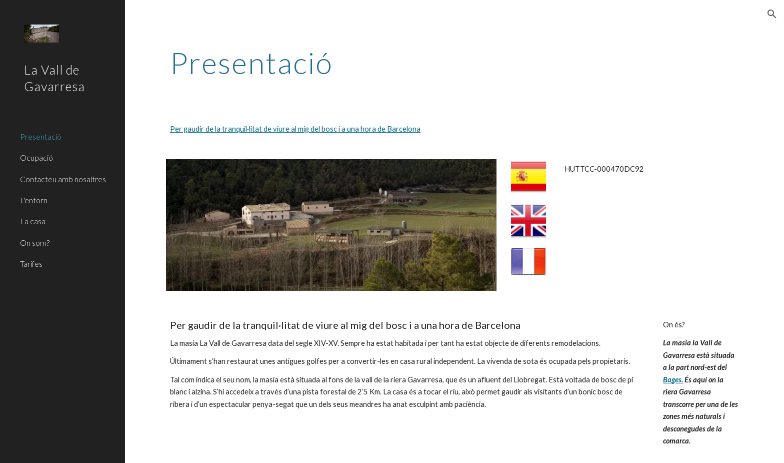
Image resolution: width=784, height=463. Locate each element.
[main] (454, 62)
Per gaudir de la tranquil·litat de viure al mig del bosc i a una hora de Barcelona (295, 129)
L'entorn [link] (34, 200)
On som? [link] (35, 242)
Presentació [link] (41, 136)
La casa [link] (33, 221)
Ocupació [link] (36, 157)
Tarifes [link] (31, 263)
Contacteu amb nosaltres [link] (63, 179)
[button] (772, 14)
